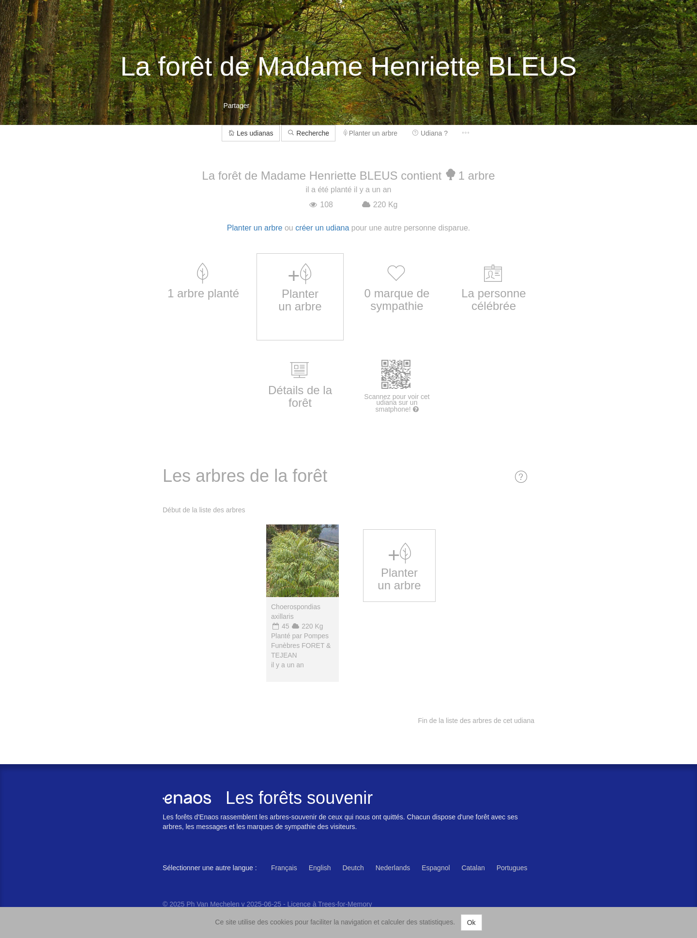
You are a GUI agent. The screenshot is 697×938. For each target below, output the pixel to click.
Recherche (308, 133)
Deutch (353, 868)
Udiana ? (430, 133)
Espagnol (436, 868)
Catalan (473, 868)
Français (284, 868)
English (320, 868)
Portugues (512, 868)
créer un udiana (322, 228)
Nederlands (393, 868)
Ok (471, 922)
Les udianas (250, 133)
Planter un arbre (370, 133)
